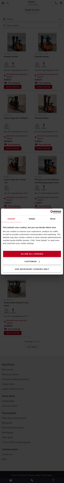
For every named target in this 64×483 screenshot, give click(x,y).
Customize (32, 261)
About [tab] (52, 219)
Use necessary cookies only (32, 269)
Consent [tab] (11, 219)
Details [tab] (32, 219)
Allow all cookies (32, 254)
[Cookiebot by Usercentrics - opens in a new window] (50, 212)
